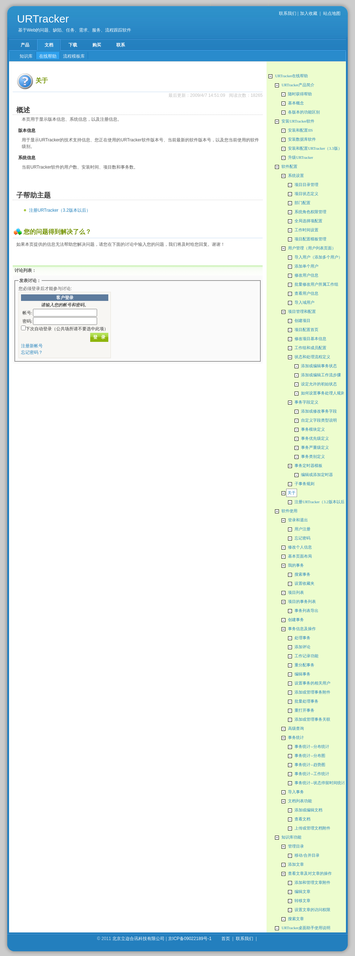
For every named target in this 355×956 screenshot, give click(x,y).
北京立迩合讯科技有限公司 (138, 938)
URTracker (43, 19)
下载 (72, 44)
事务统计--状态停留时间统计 (320, 783)
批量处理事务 (306, 701)
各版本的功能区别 (304, 112)
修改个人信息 (300, 547)
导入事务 (296, 792)
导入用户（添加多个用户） (318, 257)
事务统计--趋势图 (310, 765)
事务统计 (296, 738)
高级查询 (296, 729)
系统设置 (296, 176)
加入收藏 (308, 13)
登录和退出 (298, 520)
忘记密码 (302, 538)
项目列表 (296, 593)
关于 (292, 493)
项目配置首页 (306, 330)
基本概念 (296, 103)
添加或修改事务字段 (319, 411)
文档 (49, 44)
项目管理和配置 (302, 312)
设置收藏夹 (304, 583)
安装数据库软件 (302, 139)
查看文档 (302, 819)
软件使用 (289, 511)
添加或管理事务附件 (312, 692)
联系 (120, 44)
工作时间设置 (306, 230)
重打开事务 (304, 710)
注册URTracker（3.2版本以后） (321, 502)
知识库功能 (291, 837)
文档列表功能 (300, 801)
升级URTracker (300, 158)
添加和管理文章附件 (312, 883)
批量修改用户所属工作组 (316, 284)
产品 (25, 44)
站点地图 (332, 13)
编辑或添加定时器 (317, 475)
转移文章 (302, 901)
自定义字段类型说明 (319, 420)
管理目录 (296, 846)
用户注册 (302, 529)
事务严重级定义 (315, 448)
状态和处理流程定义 (312, 357)
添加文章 (296, 864)
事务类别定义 (313, 457)
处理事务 (302, 638)
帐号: (27, 312)
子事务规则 (304, 484)
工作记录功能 (306, 656)
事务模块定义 (313, 429)
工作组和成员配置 (310, 348)
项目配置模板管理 (310, 239)
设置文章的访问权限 (312, 910)
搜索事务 (302, 574)
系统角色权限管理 (310, 212)
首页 (225, 938)
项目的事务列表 (302, 602)
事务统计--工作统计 (312, 774)
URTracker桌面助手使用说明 (305, 928)
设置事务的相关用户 (312, 683)
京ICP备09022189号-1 (190, 938)
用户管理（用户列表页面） (312, 248)
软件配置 (289, 167)
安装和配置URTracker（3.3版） (315, 148)
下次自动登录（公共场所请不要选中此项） (67, 328)
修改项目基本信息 (310, 339)
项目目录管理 (306, 185)
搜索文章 (296, 919)
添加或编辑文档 (308, 810)
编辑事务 (302, 674)
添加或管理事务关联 (312, 719)
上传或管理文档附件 (312, 828)
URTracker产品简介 (297, 85)
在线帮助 (48, 56)
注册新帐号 (32, 345)
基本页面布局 (300, 556)
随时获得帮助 (300, 94)
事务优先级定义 (315, 438)
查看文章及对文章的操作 (310, 874)
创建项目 (302, 321)
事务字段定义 (306, 402)
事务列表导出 (306, 611)
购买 (96, 44)
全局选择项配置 (308, 221)
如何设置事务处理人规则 (323, 393)
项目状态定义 (306, 194)
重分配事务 (304, 665)
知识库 (26, 56)
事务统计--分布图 (310, 756)
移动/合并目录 (307, 855)
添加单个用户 (306, 266)
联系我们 (287, 13)
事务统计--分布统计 (312, 747)
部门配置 (302, 203)
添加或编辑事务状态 (319, 366)
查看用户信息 (306, 293)
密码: (27, 321)
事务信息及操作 (302, 629)
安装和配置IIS (300, 130)
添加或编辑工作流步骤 (321, 375)
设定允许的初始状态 (319, 384)
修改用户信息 (306, 275)
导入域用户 (304, 303)
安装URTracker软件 (297, 121)
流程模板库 (74, 56)
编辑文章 (302, 892)
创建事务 (296, 620)
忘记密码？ (32, 352)
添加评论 (302, 647)
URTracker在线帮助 (291, 76)
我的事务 (296, 565)
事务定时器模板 (308, 466)
